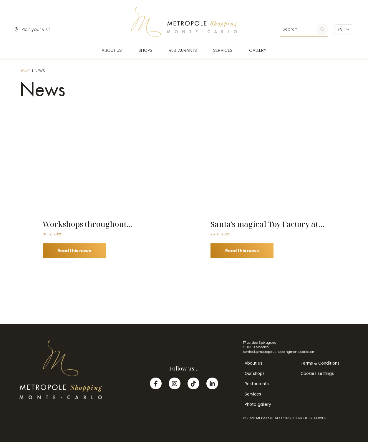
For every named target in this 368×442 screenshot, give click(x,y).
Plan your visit (32, 29)
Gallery (257, 50)
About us (112, 50)
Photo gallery (258, 404)
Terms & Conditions (320, 363)
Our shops (255, 373)
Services (223, 50)
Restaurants (183, 50)
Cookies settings (317, 373)
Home (24, 70)
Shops (145, 50)
